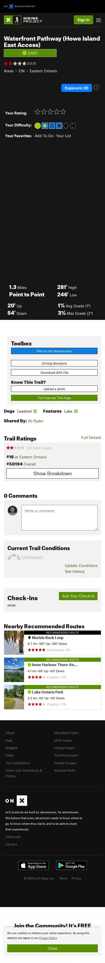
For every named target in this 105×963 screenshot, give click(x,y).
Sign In (83, 19)
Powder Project (65, 763)
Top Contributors (17, 763)
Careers (11, 844)
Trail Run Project (66, 755)
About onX (13, 837)
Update (81, 565)
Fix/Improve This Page (54, 398)
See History (75, 571)
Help (8, 740)
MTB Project (63, 740)
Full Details (91, 437)
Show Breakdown (52, 473)
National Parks (65, 770)
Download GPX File (54, 372)
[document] (52, 941)
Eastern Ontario (43, 70)
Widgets (11, 748)
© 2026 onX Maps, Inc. (39, 878)
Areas (9, 70)
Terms (63, 878)
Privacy (76, 878)
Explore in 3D (76, 88)
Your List (63, 135)
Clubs (9, 755)
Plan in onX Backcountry (54, 351)
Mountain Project (66, 733)
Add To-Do (44, 135)
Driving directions (54, 363)
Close (52, 948)
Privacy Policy (48, 938)
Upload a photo (54, 389)
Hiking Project (64, 748)
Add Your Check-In (78, 596)
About (9, 733)
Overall (30, 464)
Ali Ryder (36, 421)
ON (22, 70)
